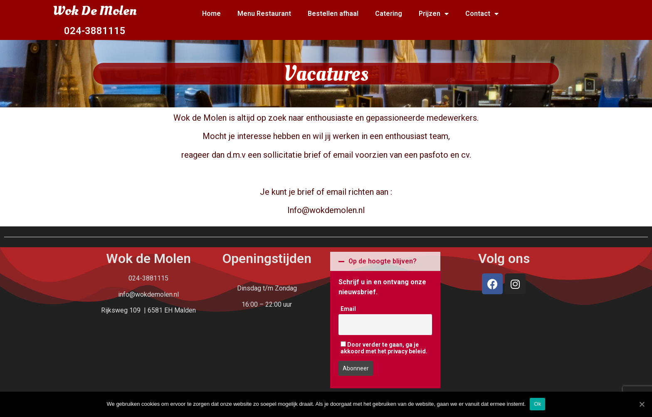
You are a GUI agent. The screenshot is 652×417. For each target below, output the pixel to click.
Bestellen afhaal (333, 13)
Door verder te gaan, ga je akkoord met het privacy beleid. (384, 348)
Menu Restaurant (264, 13)
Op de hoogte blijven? (382, 261)
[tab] (385, 261)
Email (348, 308)
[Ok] (641, 404)
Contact (482, 14)
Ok (537, 404)
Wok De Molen (94, 11)
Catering (388, 13)
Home (211, 13)
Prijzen (434, 14)
